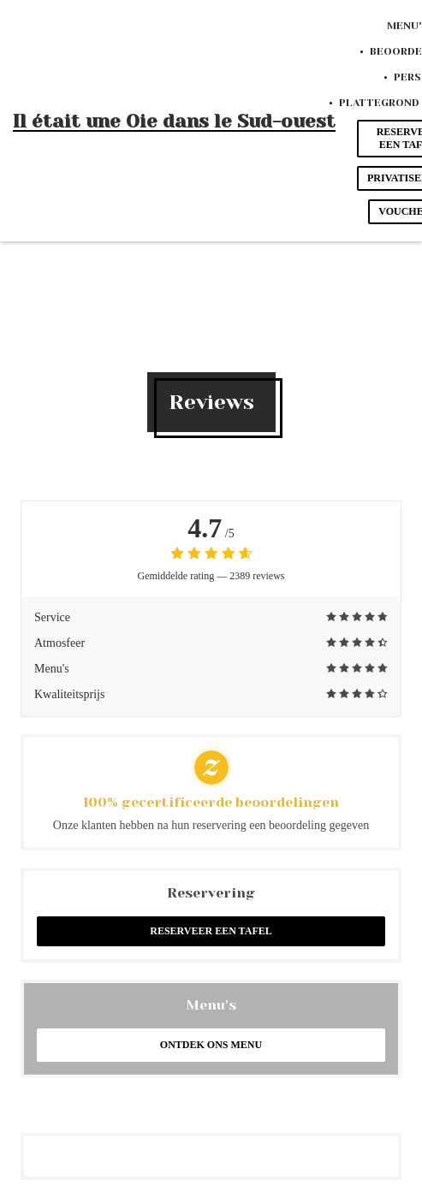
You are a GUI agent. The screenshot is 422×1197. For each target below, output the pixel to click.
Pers (407, 77)
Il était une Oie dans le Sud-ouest (174, 121)
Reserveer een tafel (211, 931)
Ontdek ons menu (211, 1045)
